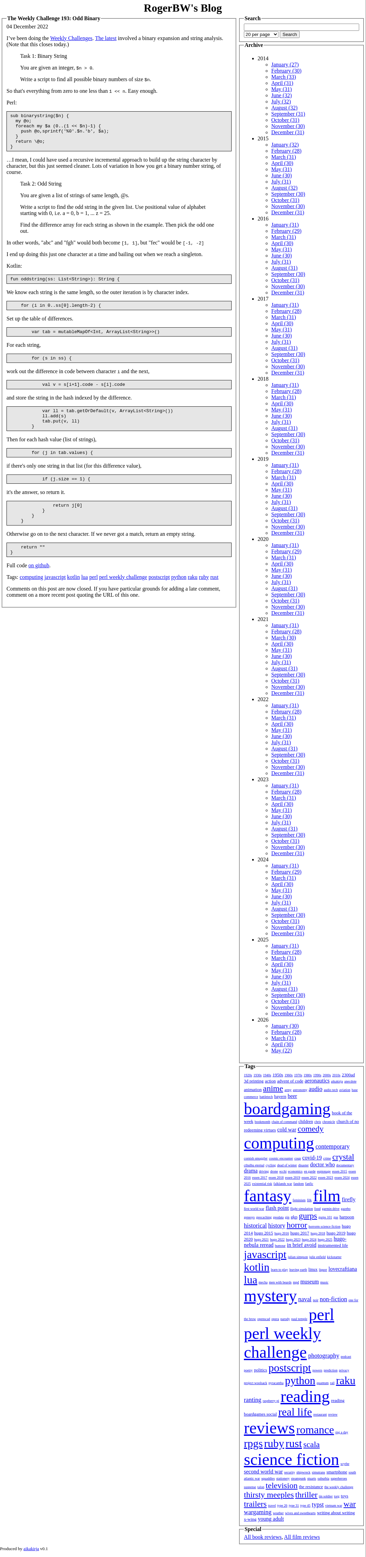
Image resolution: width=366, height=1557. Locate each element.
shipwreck (303, 1472)
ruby (204, 602)
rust (214, 602)
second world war (263, 1471)
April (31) (282, 83)
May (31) (281, 89)
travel (272, 1505)
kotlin (73, 602)
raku (192, 602)
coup (297, 1158)
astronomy (300, 1090)
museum (309, 1281)
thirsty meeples (269, 1494)
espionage (324, 1171)
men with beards (280, 1282)
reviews (269, 1428)
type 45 (305, 1505)
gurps (308, 1215)
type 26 (282, 1505)
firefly (348, 1199)
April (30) (282, 163)
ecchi (283, 1171)
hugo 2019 (336, 1233)
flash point (277, 1208)
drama (251, 1171)
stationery (282, 1478)
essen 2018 (276, 1177)
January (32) (285, 145)
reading (305, 1396)
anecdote (350, 1081)
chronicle (328, 1122)
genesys (249, 1217)
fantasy (267, 1196)
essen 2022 (309, 1177)
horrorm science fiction (324, 1226)
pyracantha (276, 1383)
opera (275, 1319)
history (276, 1225)
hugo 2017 (299, 1233)
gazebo (346, 1209)
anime (273, 1088)
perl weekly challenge (123, 602)
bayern (280, 1096)
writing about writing (336, 1512)
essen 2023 (325, 1177)
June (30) (281, 175)
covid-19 (312, 1158)
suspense (250, 1487)
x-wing (250, 1519)
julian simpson (298, 1257)
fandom (298, 1184)
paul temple (299, 1319)
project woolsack (255, 1383)
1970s (298, 1075)
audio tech (331, 1090)
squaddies (268, 1478)
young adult (271, 1519)
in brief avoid (301, 1245)
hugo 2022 (277, 1239)
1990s (317, 1075)
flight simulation (301, 1209)
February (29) (286, 231)
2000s (327, 1075)
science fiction (291, 1459)
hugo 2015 (263, 1233)
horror (297, 1224)
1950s (278, 1074)
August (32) (284, 108)
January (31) (285, 225)
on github (38, 590)
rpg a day (341, 1432)
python (178, 602)
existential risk (262, 1184)
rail (332, 1383)
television (282, 1485)
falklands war (283, 1184)
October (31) (285, 120)
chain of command (284, 1122)
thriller (306, 1494)
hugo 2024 (309, 1239)
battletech (266, 1097)
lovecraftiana (342, 1269)
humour (280, 1246)
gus (336, 1217)
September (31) (288, 114)
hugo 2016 (281, 1233)
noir (315, 1300)
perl (93, 602)
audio (315, 1089)
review (332, 1414)
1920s (248, 1075)
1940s (267, 1075)
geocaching (264, 1217)
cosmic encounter (281, 1158)
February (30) (286, 71)
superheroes (339, 1478)
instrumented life (333, 1245)
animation (253, 1089)
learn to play (279, 1269)
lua (84, 602)
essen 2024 (342, 1177)
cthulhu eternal (254, 1165)
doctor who (322, 1164)
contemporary (332, 1146)
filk (309, 1200)
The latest (106, 38)
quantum (323, 1383)
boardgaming (287, 1109)
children (305, 1121)
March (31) (283, 157)
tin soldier (325, 1496)
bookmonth (262, 1122)
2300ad (348, 1074)
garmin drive (330, 1209)
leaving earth (298, 1269)
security (289, 1472)
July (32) (281, 101)
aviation (344, 1090)
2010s (336, 1075)
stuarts (311, 1478)
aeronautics (317, 1081)
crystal (343, 1156)
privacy (344, 1370)
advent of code (290, 1081)
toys (345, 1495)
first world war (254, 1209)
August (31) (284, 268)
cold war (287, 1129)
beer (292, 1096)
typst (318, 1504)
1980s (308, 1075)
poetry (248, 1370)
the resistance (311, 1486)
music (324, 1282)
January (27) (285, 64)
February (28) (286, 151)
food (317, 1209)
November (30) (288, 126)
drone (274, 1171)
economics (295, 1171)
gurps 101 (325, 1217)
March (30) (283, 638)
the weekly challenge (338, 1487)
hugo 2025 (325, 1239)
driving (264, 1171)
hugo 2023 (293, 1239)
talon (261, 1487)
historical (255, 1225)
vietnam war (333, 1505)
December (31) (287, 132)
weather (278, 1513)
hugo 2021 (261, 1239)
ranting (252, 1399)
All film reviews (302, 1537)
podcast (346, 1356)
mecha (263, 1282)
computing (31, 602)
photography (323, 1355)
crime (327, 1158)
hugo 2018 (318, 1233)
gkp (294, 1216)
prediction (331, 1370)
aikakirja (337, 1081)
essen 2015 (339, 1171)
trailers (255, 1503)
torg (337, 1496)
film (326, 1196)
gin (287, 1217)
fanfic (309, 1184)
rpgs (253, 1443)
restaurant (320, 1414)
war (349, 1503)
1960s (289, 1075)
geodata (278, 1217)
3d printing (253, 1081)
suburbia (323, 1478)
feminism (299, 1200)
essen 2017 (259, 1177)
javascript (55, 602)
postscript (159, 602)
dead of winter (287, 1165)
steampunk (298, 1478)
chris (317, 1122)
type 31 (294, 1505)
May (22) (281, 1050)
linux (313, 1269)
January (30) (285, 1026)
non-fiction (333, 1299)
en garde (310, 1171)
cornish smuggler (255, 1158)
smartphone (336, 1471)
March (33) (283, 77)
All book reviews (263, 1537)
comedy (311, 1128)
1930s (257, 1075)
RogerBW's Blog (183, 8)
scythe (345, 1464)
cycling (271, 1165)
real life (295, 1412)
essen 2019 (292, 1177)
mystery (270, 1296)
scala (311, 1444)
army (288, 1090)
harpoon (347, 1216)
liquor (323, 1269)
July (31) (281, 182)
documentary (345, 1165)
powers (317, 1370)
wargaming (258, 1512)
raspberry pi (271, 1401)
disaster (303, 1165)
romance (315, 1429)
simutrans (318, 1472)
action (270, 1081)
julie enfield (317, 1257)
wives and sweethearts (300, 1513)
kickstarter (334, 1257)
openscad (263, 1319)
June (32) (281, 95)
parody (285, 1319)
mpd (296, 1282)
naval (305, 1299)
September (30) (288, 194)
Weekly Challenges (71, 38)
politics (260, 1369)
